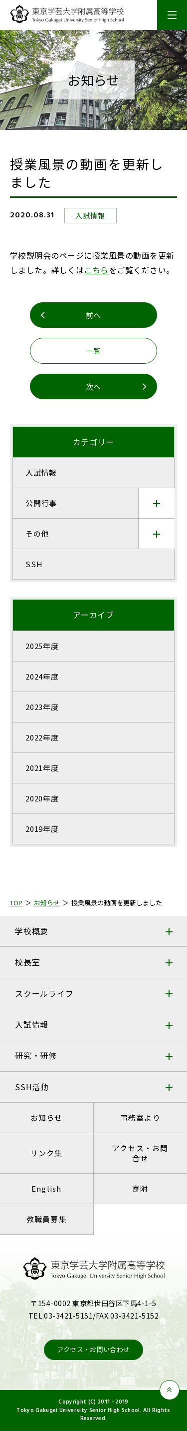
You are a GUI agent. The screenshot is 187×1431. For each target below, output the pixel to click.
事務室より (140, 1117)
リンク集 (46, 1153)
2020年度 (42, 798)
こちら (96, 270)
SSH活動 (32, 1087)
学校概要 (31, 931)
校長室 (27, 962)
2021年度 (42, 767)
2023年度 (42, 707)
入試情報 (31, 1024)
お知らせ (46, 1117)
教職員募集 (46, 1219)
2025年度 (42, 646)
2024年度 (42, 676)
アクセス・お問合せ (140, 1153)
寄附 (140, 1188)
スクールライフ (44, 993)
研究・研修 (36, 1055)
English (46, 1188)
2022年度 (42, 737)
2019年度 (42, 828)
